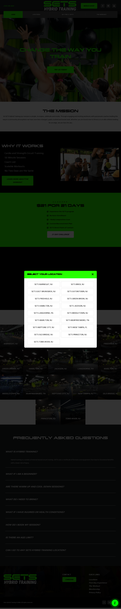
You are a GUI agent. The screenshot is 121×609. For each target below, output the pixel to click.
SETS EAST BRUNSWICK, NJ (43, 291)
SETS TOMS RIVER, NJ (43, 342)
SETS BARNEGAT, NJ (43, 284)
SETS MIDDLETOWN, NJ (77, 313)
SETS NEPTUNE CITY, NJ (43, 327)
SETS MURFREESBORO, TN (77, 320)
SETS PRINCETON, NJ (77, 334)
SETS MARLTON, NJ (43, 320)
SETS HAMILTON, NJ (44, 305)
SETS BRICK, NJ (77, 284)
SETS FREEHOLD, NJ (43, 298)
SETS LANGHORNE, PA (43, 313)
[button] (115, 603)
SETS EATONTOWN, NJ (77, 291)
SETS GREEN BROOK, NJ (77, 298)
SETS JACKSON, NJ (77, 305)
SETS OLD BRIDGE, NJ (43, 334)
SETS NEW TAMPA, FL (77, 327)
